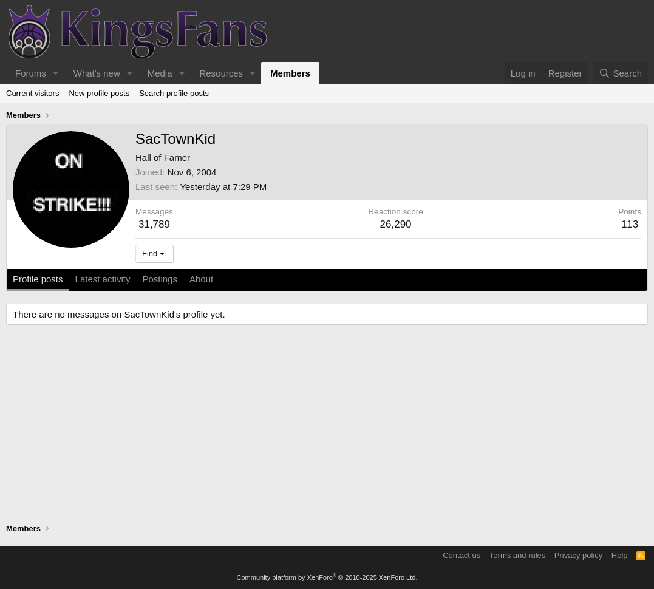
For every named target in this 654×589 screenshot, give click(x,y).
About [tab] (201, 279)
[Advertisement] (327, 426)
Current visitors (32, 93)
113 (629, 224)
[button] (55, 73)
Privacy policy (578, 555)
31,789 (154, 224)
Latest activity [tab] (103, 279)
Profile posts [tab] (38, 279)
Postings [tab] (159, 279)
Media (160, 73)
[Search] (620, 73)
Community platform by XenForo (327, 577)
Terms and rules (517, 555)
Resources (221, 73)
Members (290, 73)
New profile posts (99, 93)
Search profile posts (174, 93)
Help (619, 555)
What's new (96, 73)
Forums (30, 73)
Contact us (461, 555)
